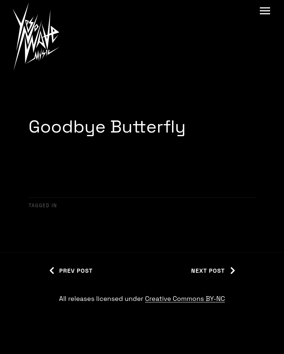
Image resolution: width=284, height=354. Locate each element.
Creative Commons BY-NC (185, 298)
